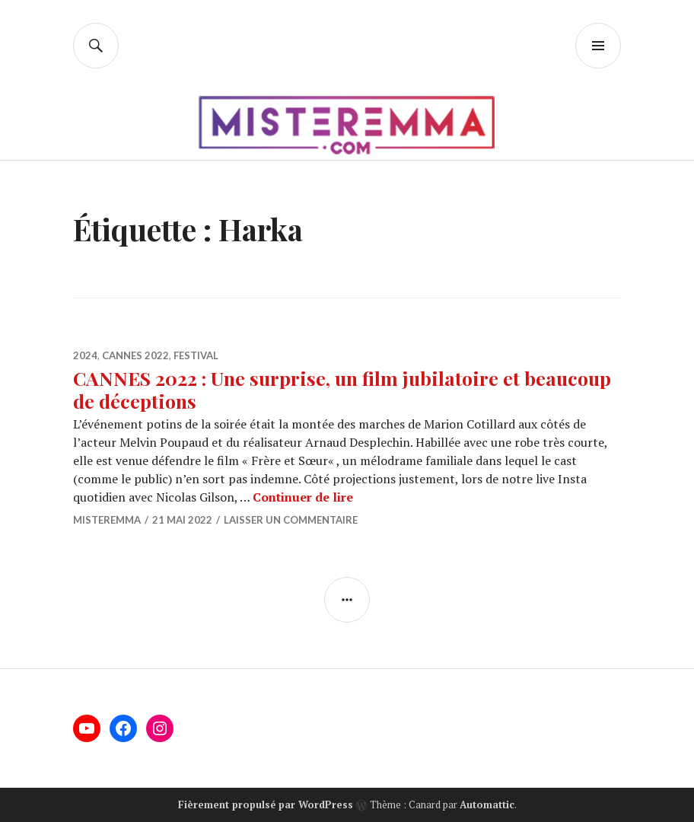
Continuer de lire (303, 497)
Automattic (487, 804)
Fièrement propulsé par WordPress (265, 804)
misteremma (107, 520)
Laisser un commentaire (291, 520)
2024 (85, 355)
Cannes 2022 (135, 355)
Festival (196, 355)
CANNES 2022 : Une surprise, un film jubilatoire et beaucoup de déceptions (342, 389)
